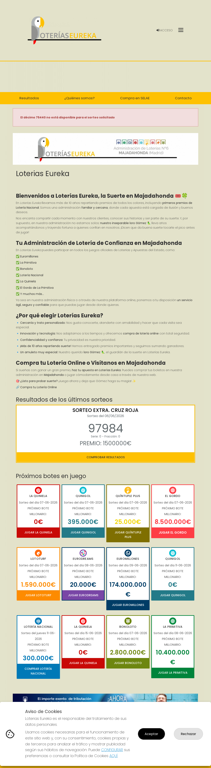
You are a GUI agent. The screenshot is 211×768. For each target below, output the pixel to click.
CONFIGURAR (112, 749)
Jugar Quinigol (83, 532)
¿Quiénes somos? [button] (79, 98)
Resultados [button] (29, 98)
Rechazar (188, 734)
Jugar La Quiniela (38, 532)
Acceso (164, 30)
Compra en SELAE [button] (135, 98)
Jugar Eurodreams (83, 595)
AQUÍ (113, 755)
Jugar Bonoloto (128, 663)
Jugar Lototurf (38, 595)
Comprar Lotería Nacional (38, 671)
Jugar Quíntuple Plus (128, 534)
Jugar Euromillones (128, 605)
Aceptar (151, 734)
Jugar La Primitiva (173, 673)
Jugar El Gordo (173, 532)
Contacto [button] (183, 98)
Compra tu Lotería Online (38, 387)
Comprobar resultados (106, 457)
